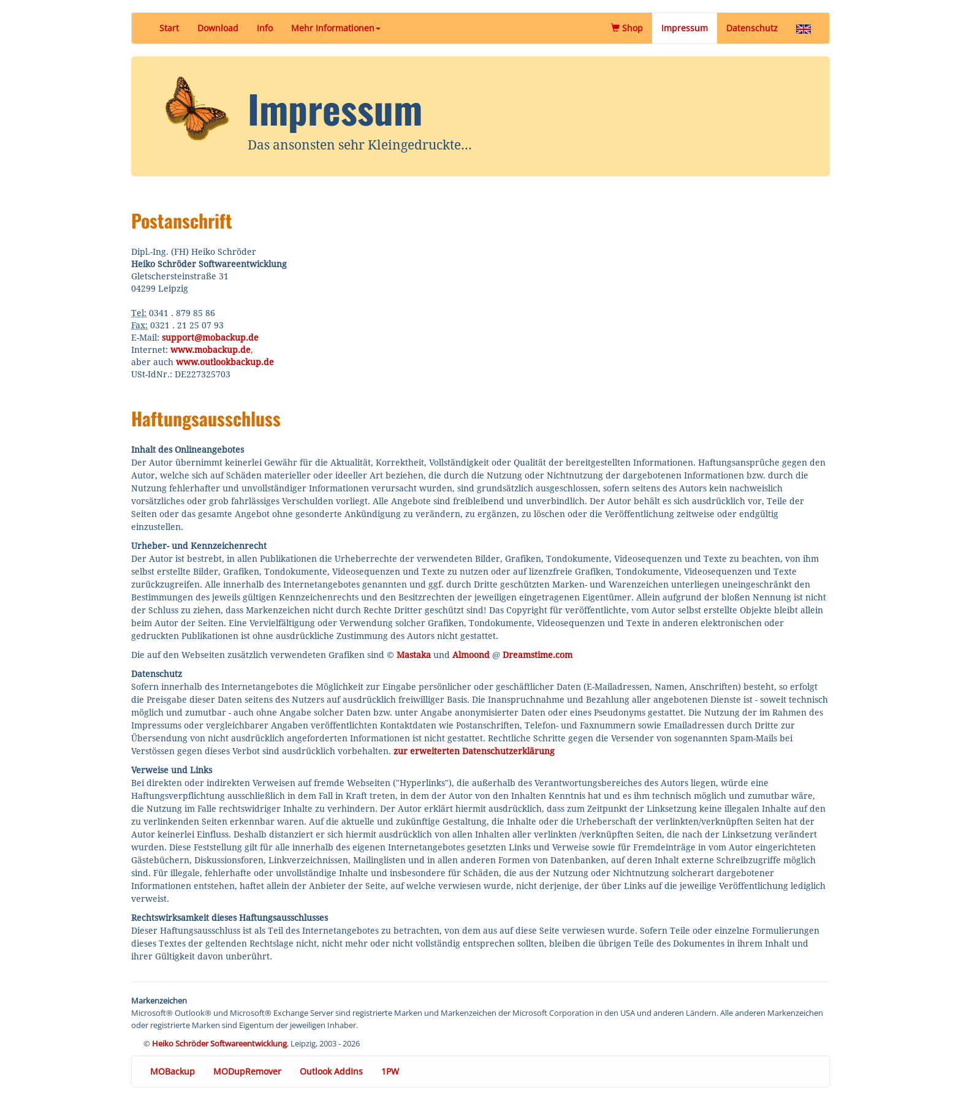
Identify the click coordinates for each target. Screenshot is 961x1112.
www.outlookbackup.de (225, 362)
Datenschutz (752, 28)
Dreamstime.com (537, 655)
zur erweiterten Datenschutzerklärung (474, 751)
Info (265, 28)
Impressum (684, 28)
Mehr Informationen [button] (336, 28)
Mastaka (414, 655)
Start (169, 28)
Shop (631, 27)
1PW (390, 1071)
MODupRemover (247, 1071)
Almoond (471, 655)
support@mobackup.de (210, 337)
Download (217, 28)
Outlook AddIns (331, 1071)
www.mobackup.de (210, 350)
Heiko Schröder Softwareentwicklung (219, 1043)
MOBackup (172, 1071)
